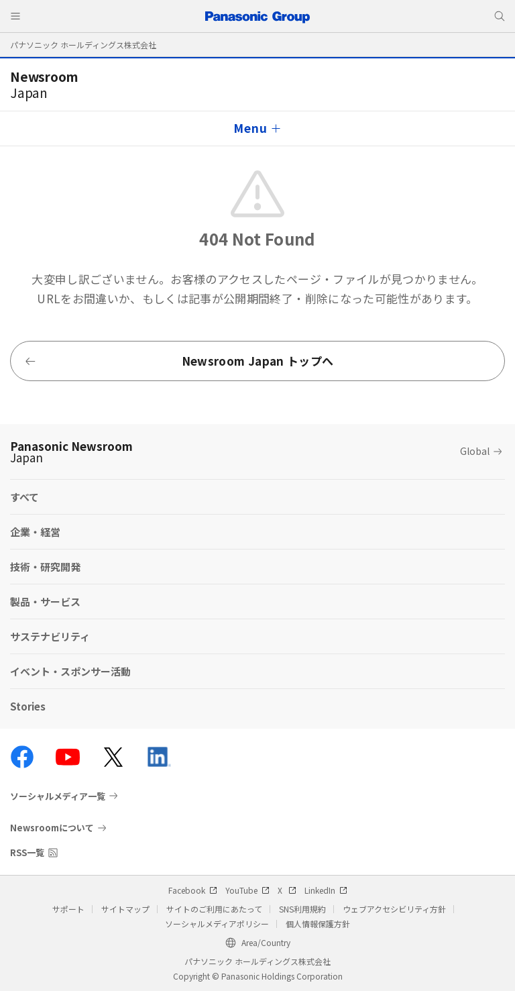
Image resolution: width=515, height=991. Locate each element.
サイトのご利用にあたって (214, 909)
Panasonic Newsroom (71, 451)
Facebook (192, 890)
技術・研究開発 (45, 567)
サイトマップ (125, 909)
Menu (250, 127)
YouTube (247, 890)
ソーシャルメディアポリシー (217, 923)
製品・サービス (45, 601)
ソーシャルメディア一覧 (57, 795)
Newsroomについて (52, 827)
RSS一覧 (27, 852)
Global (475, 451)
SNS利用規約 (302, 909)
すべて (24, 497)
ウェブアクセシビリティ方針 (394, 909)
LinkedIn (325, 890)
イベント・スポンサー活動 (70, 671)
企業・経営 (35, 532)
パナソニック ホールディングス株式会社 (83, 44)
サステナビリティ (50, 636)
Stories (28, 706)
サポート (68, 909)
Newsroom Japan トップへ (178, 360)
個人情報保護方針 (318, 923)
